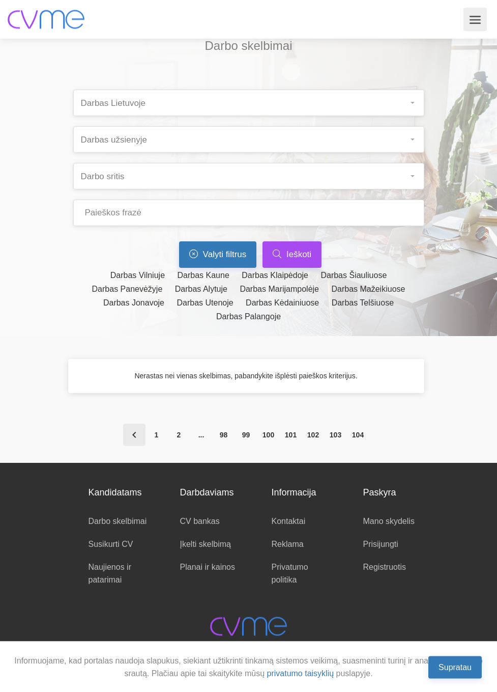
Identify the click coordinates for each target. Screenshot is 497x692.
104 (358, 435)
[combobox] (248, 103)
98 (224, 435)
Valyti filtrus (217, 254)
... (201, 435)
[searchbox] (253, 100)
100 (268, 435)
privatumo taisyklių (300, 673)
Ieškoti (292, 254)
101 (291, 435)
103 (335, 435)
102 (313, 435)
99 (246, 435)
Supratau (455, 666)
